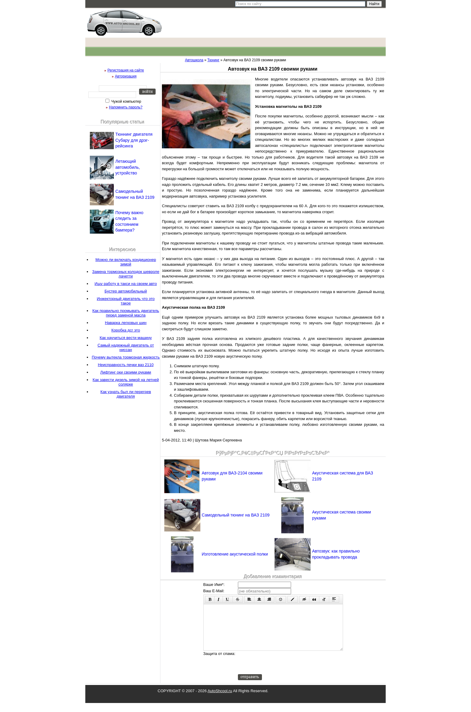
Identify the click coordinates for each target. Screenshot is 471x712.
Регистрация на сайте (126, 70)
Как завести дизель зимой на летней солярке (126, 381)
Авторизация (126, 76)
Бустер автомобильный (126, 291)
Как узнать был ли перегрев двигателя (125, 393)
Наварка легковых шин (126, 322)
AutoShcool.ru (220, 700)
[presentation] (283, 671)
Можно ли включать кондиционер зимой (126, 261)
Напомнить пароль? (125, 107)
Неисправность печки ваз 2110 (126, 364)
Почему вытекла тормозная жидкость (126, 357)
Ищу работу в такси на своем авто (126, 283)
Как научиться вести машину (126, 337)
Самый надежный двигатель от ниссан (126, 347)
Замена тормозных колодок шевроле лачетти (125, 273)
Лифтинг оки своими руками (125, 372)
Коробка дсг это (125, 330)
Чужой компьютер (125, 101)
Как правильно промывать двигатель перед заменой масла (125, 312)
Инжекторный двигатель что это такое (126, 300)
